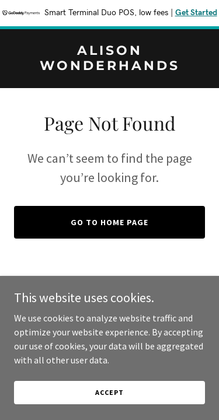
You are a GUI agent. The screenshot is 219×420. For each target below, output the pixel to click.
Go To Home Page (109, 222)
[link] (109, 66)
